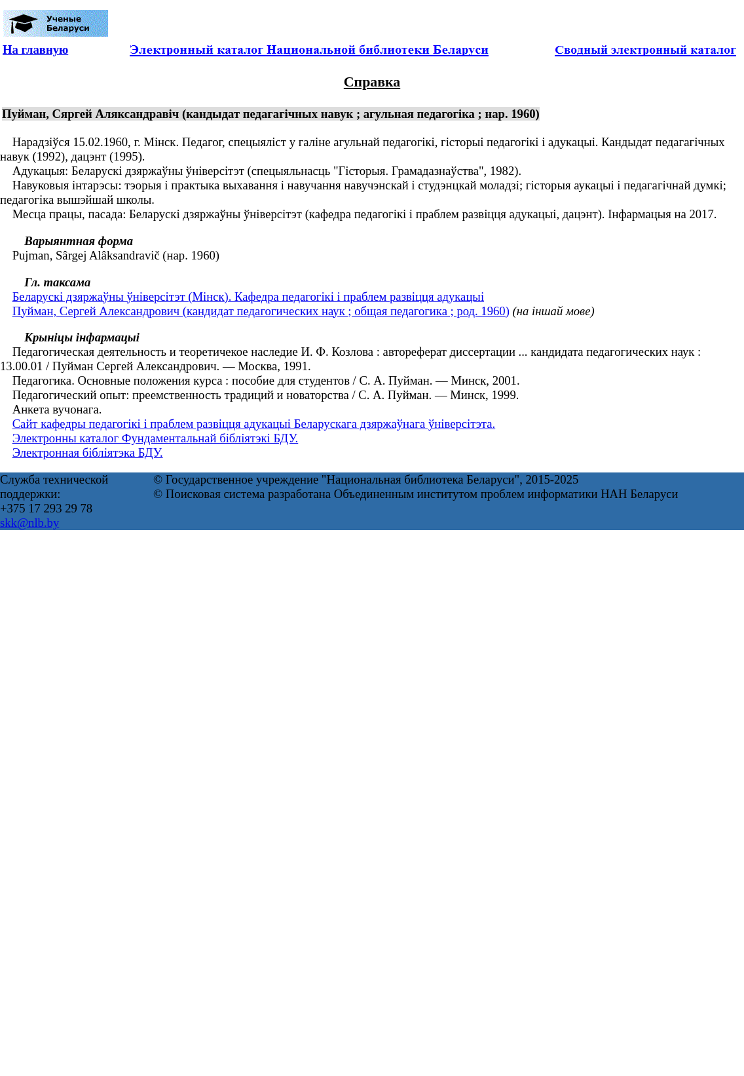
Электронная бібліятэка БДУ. (87, 452)
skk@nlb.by (29, 522)
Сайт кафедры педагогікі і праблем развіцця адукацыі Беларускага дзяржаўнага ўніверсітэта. (254, 424)
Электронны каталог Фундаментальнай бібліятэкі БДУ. (155, 438)
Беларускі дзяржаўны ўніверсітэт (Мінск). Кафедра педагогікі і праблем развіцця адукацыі (248, 296)
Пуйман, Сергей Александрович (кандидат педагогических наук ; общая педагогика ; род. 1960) (261, 311)
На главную (35, 49)
